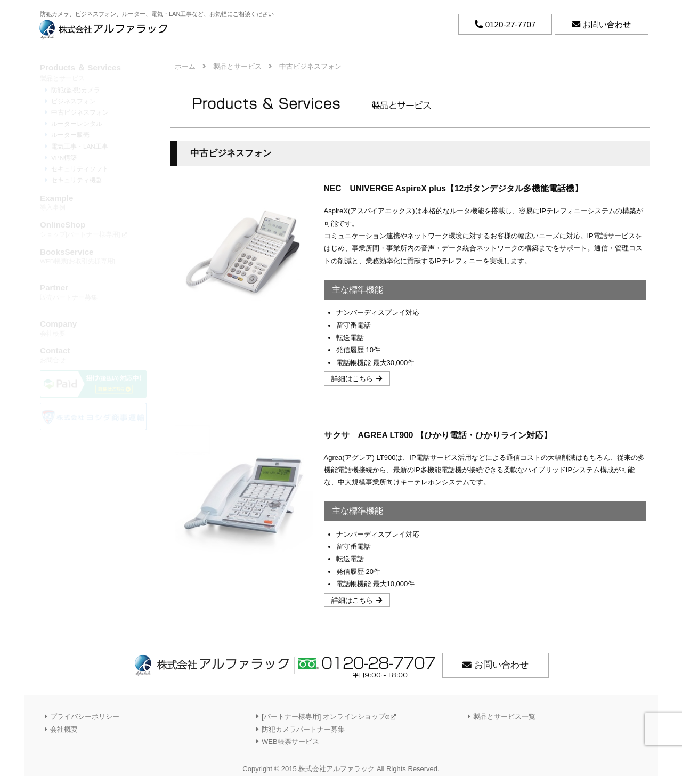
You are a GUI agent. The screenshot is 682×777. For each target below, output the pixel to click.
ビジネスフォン (73, 101)
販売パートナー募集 (93, 292)
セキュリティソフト (80, 168)
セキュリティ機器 (76, 179)
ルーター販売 (70, 134)
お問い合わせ (501, 666)
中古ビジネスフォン (80, 112)
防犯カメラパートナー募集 (303, 730)
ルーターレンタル (76, 123)
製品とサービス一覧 (504, 717)
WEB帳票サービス (290, 742)
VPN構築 (64, 157)
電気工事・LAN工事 (79, 146)
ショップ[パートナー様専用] (93, 229)
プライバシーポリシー (84, 717)
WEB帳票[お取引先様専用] (93, 256)
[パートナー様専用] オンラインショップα (329, 717)
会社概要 (93, 328)
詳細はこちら (353, 379)
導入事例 (93, 202)
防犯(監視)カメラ (75, 89)
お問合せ (93, 354)
